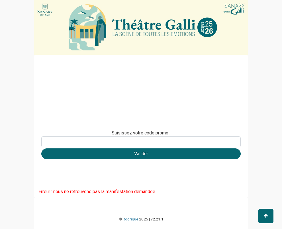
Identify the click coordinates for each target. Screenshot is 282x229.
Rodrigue (130, 219)
